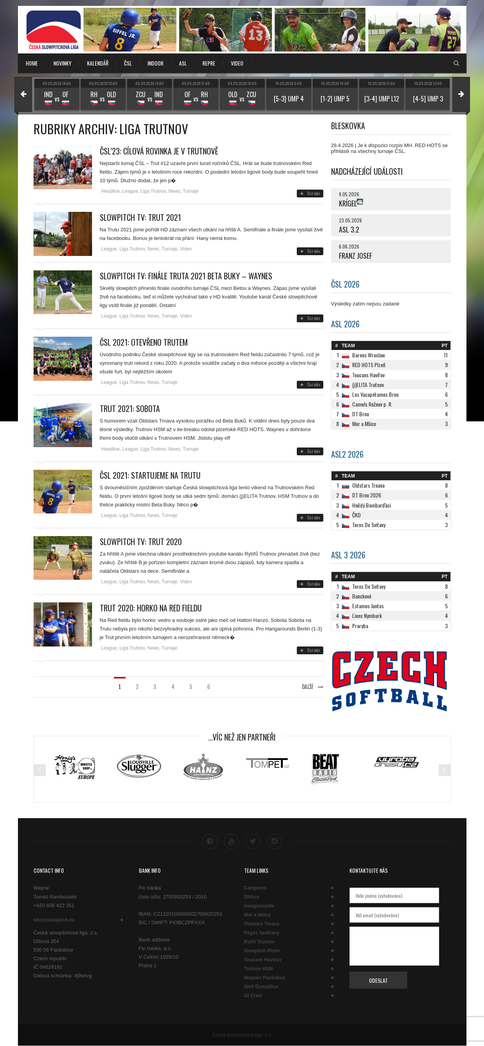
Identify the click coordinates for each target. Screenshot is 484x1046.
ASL (183, 63)
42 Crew (253, 995)
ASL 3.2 (349, 229)
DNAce (251, 897)
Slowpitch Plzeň (262, 951)
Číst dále (310, 193)
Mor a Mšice (257, 915)
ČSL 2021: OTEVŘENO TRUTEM (144, 342)
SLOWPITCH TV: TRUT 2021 (140, 217)
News (174, 191)
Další (312, 687)
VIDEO (237, 63)
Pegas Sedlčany (262, 933)
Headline (110, 191)
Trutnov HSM (258, 968)
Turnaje (191, 191)
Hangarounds (259, 906)
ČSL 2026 (345, 284)
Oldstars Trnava (262, 924)
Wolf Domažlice (261, 986)
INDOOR (155, 63)
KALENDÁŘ (97, 63)
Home (32, 63)
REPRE (208, 63)
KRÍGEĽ (348, 203)
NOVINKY (62, 63)
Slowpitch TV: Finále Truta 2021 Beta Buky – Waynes (186, 276)
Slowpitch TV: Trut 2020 (141, 541)
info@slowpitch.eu (54, 920)
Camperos (255, 888)
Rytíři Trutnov (259, 942)
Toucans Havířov (263, 960)
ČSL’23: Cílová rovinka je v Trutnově (159, 151)
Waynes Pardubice (264, 977)
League (130, 191)
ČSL (128, 63)
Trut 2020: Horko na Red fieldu (151, 608)
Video (185, 249)
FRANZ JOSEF (355, 255)
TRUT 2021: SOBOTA (130, 408)
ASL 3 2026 (348, 555)
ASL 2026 (345, 324)
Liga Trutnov (153, 191)
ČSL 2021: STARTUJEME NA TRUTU (150, 475)
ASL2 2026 (347, 454)
